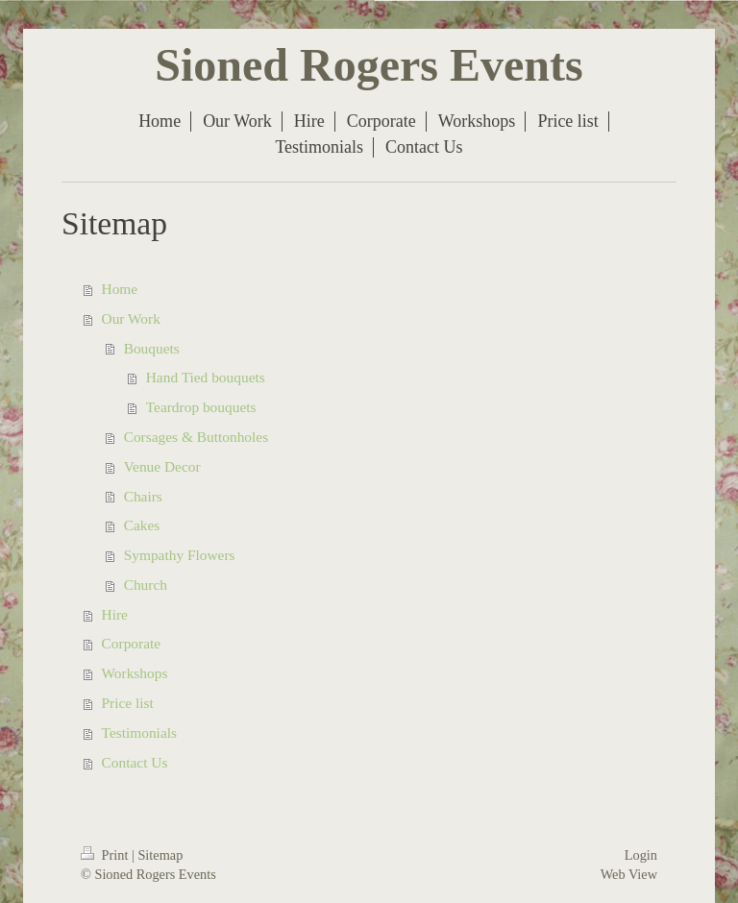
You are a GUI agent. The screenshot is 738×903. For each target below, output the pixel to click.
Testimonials (139, 732)
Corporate (131, 643)
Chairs (143, 496)
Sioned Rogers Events (368, 64)
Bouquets (152, 348)
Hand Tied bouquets (205, 377)
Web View (629, 874)
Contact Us (135, 762)
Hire (115, 614)
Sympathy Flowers (179, 555)
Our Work (131, 318)
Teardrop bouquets (201, 407)
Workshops (135, 673)
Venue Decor (162, 466)
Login (641, 855)
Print (106, 855)
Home (120, 289)
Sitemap (160, 855)
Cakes (142, 525)
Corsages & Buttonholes (196, 436)
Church (145, 584)
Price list (128, 703)
